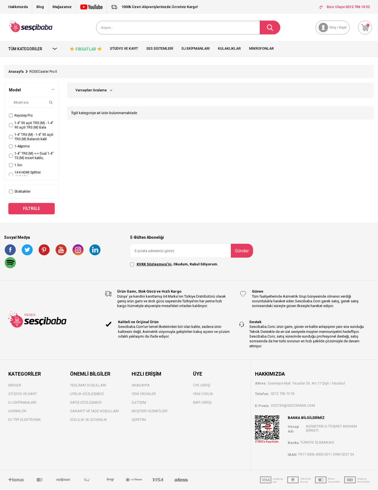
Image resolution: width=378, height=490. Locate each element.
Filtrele (31, 209)
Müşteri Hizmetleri (149, 411)
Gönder (242, 251)
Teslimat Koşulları (88, 386)
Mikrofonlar (261, 49)
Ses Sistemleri (159, 49)
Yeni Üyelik (203, 394)
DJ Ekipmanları (22, 403)
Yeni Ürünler (144, 394)
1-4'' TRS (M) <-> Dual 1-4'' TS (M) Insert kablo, (31, 156)
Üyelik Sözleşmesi (87, 394)
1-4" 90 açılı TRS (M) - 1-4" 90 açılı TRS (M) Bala (31, 125)
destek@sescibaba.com (293, 406)
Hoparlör (17, 411)
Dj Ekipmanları (196, 49)
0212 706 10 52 (283, 394)
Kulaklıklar (229, 49)
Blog (40, 7)
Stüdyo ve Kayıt (124, 49)
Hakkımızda (18, 7)
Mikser (14, 386)
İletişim (139, 403)
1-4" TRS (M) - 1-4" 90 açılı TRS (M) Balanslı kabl (31, 137)
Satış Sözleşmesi (86, 403)
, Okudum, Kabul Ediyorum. (174, 265)
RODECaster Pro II (43, 72)
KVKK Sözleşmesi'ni (154, 265)
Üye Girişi (202, 386)
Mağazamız (62, 7)
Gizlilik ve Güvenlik (88, 420)
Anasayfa (16, 72)
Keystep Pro (20, 116)
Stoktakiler (20, 192)
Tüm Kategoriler (32, 49)
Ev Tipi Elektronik (24, 420)
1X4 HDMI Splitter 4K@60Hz (25, 175)
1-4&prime (19, 147)
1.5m (15, 166)
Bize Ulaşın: (345, 6)
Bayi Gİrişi (202, 403)
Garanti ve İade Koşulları (94, 411)
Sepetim (139, 420)
